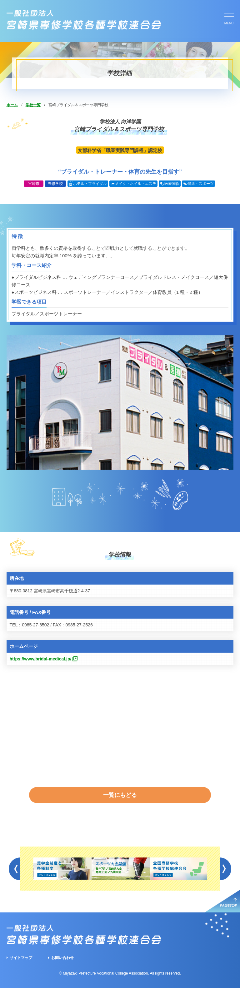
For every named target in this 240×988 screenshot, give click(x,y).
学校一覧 (33, 105)
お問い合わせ (62, 958)
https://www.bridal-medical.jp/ (41, 658)
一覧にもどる (120, 795)
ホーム (12, 105)
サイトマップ (21, 958)
